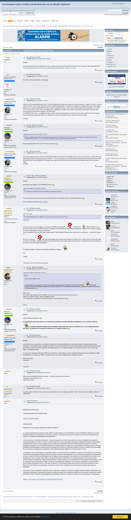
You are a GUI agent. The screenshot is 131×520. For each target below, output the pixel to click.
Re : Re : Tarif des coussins (34, 125)
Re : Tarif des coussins (33, 57)
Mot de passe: (110, 35)
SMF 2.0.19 (59, 512)
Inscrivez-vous (111, 66)
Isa (114, 130)
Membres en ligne (112, 184)
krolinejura (10, 99)
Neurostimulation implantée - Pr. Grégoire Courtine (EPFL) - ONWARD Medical (116, 142)
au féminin (108, 120)
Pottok (113, 168)
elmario (115, 153)
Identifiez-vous (111, 64)
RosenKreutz (117, 120)
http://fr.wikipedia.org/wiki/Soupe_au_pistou (35, 201)
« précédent (96, 45)
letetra (112, 244)
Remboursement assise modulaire (115, 158)
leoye (8, 57)
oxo (7, 75)
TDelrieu (113, 226)
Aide (108, 53)
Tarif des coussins (32, 401)
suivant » (101, 45)
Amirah (112, 116)
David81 (107, 160)
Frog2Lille (113, 248)
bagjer (8, 267)
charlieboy (114, 206)
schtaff (8, 208)
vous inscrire (31, 10)
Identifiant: (111, 33)
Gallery (109, 60)
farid (112, 230)
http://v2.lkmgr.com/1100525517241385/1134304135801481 (45, 479)
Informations (49, 517)
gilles (115, 125)
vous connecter (21, 10)
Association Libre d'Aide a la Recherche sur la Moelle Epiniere (36, 4)
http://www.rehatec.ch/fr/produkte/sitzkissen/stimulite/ (56, 216)
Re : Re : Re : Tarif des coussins (36, 175)
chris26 (74, 26)
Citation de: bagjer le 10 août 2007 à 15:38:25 (34, 188)
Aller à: (77, 501)
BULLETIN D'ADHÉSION (116, 86)
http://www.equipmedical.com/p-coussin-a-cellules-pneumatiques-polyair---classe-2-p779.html (49, 68)
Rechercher (110, 55)
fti (107, 136)
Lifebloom (108, 149)
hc (7, 387)
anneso (78, 26)
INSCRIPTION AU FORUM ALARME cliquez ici (116, 14)
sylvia (70, 26)
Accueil (109, 49)
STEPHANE (114, 239)
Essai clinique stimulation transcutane (116, 134)
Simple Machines (72, 512)
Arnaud (113, 202)
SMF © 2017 (65, 512)
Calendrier (110, 57)
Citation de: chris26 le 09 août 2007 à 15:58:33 (34, 272)
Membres (110, 62)
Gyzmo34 (113, 210)
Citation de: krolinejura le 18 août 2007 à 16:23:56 (35, 134)
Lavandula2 (10, 335)
